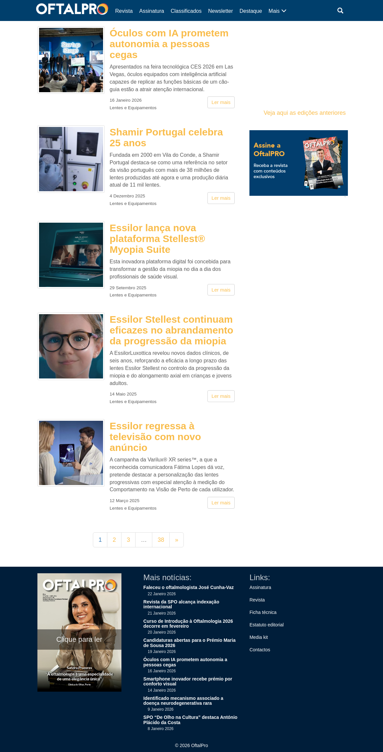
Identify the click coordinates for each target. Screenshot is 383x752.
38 (161, 540)
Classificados (186, 11)
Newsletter (220, 11)
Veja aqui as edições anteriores (305, 113)
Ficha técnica (262, 612)
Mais (277, 11)
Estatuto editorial (266, 624)
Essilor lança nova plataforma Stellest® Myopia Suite (157, 238)
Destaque (251, 11)
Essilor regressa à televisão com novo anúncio (155, 436)
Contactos (259, 649)
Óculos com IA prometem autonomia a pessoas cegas (169, 44)
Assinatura (151, 11)
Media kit (258, 637)
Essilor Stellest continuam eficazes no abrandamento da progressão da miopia (171, 330)
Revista (124, 11)
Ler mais (221, 102)
